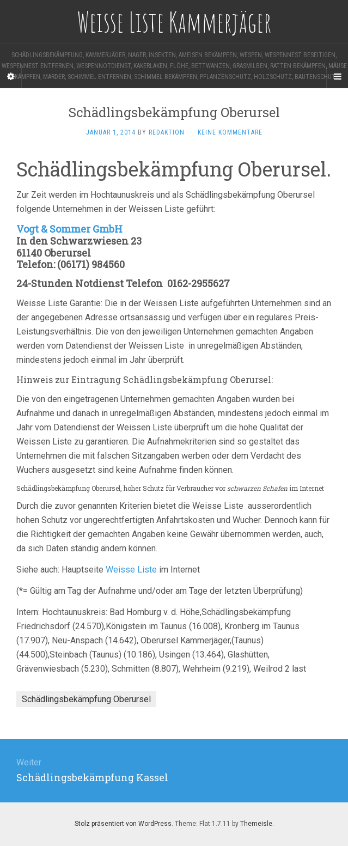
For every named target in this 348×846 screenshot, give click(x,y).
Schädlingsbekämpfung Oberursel (86, 699)
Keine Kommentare (230, 132)
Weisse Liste (131, 569)
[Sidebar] (11, 77)
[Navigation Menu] (337, 77)
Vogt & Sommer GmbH (69, 228)
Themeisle (256, 823)
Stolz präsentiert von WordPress (123, 823)
